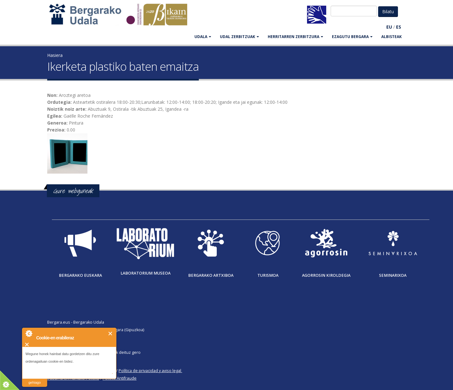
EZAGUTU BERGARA (352, 36)
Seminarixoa (392, 275)
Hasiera (55, 55)
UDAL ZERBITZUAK (239, 36)
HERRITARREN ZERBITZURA (295, 36)
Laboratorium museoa (145, 273)
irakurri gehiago (34, 378)
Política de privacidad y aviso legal (150, 370)
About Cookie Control (28, 333)
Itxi (111, 334)
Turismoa (267, 275)
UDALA (202, 36)
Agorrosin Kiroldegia (326, 275)
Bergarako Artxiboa (210, 275)
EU (389, 27)
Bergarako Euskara (80, 275)
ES (398, 27)
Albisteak (391, 36)
